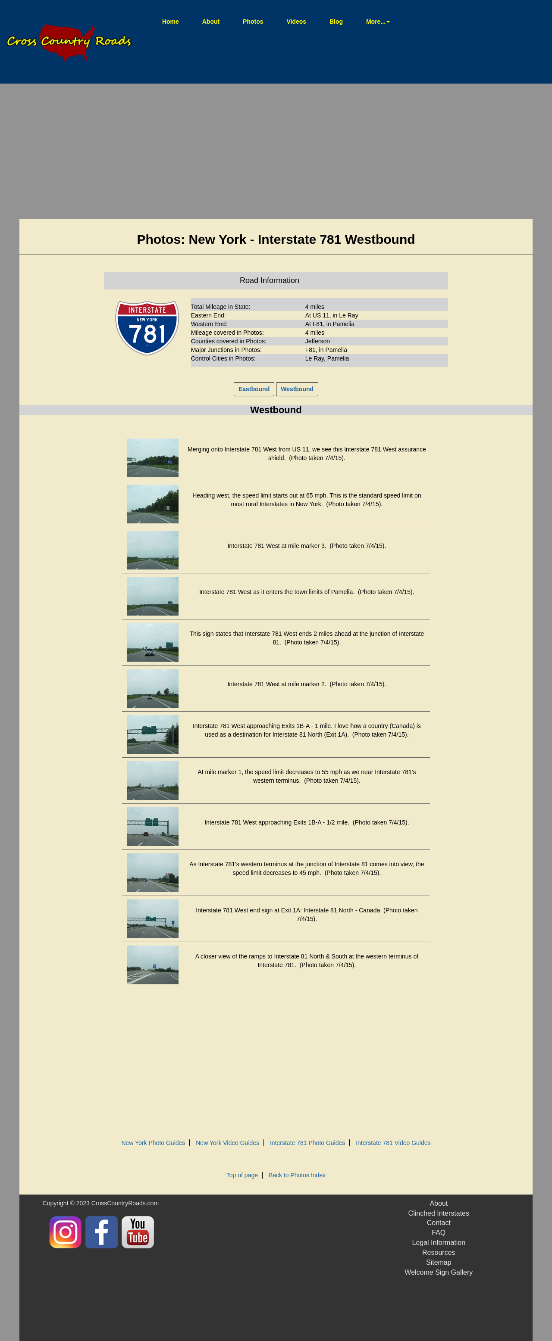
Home (176, 21)
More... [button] (378, 21)
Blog (336, 21)
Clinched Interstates (438, 1213)
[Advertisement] (276, 152)
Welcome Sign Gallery (439, 1272)
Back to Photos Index (297, 1175)
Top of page (242, 1175)
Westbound (297, 389)
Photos (253, 21)
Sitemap (439, 1262)
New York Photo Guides (153, 1142)
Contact (439, 1222)
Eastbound (254, 389)
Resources (438, 1252)
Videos (296, 21)
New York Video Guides (227, 1142)
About (211, 21)
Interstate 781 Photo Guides (307, 1142)
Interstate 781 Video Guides (393, 1142)
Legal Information (438, 1242)
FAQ (438, 1232)
